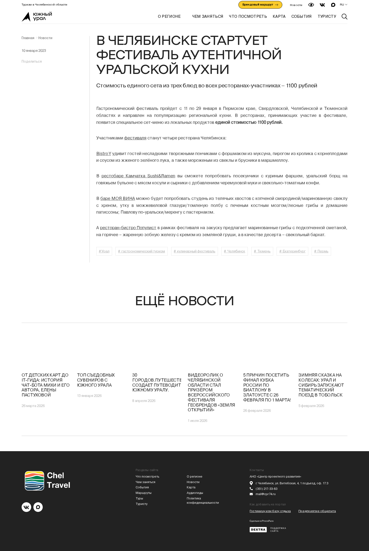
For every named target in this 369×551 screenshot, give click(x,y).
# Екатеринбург (292, 251)
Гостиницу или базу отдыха (270, 511)
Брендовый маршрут (260, 4)
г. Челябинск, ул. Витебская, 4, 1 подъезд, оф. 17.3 (292, 483)
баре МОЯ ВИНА (117, 198)
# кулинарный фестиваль (194, 251)
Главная (28, 38)
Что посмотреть (147, 476)
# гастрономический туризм (141, 251)
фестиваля (135, 137)
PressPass (267, 521)
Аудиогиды (195, 493)
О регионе (169, 16)
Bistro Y (103, 153)
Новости (296, 5)
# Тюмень (262, 251)
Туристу (141, 504)
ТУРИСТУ (327, 16)
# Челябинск (234, 251)
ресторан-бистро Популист (128, 227)
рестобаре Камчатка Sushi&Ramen (138, 175)
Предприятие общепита (317, 511)
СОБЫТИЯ (301, 16)
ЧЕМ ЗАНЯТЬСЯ (208, 16)
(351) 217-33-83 (266, 489)
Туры (139, 498)
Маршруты (143, 493)
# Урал (104, 251)
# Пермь (321, 251)
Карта (191, 487)
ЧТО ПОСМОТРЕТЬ (248, 16)
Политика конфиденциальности (203, 500)
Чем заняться (145, 482)
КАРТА (279, 16)
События (142, 487)
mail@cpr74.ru (266, 494)
